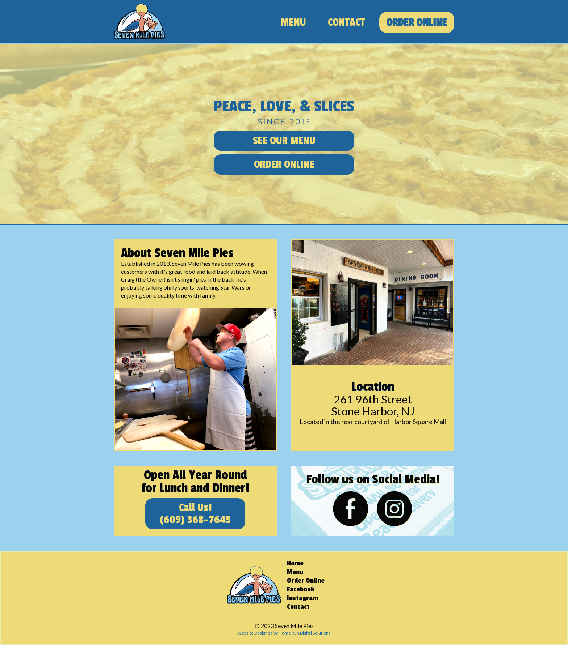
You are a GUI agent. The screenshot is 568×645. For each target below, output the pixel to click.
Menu (293, 22)
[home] (139, 21)
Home (295, 563)
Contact (346, 22)
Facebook (300, 589)
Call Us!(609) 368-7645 (195, 513)
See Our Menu (284, 140)
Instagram (302, 598)
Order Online (417, 22)
